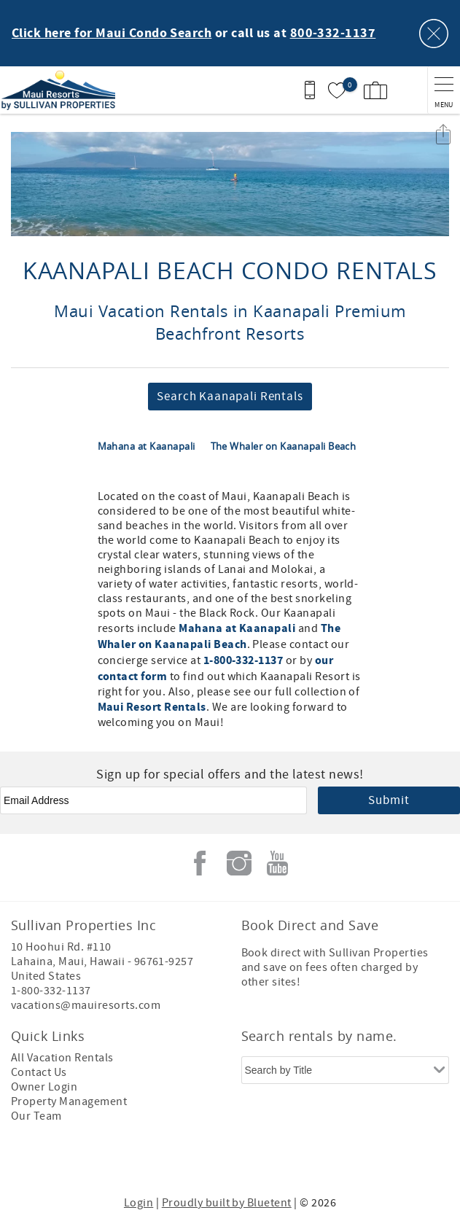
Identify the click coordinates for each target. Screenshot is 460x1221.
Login (138, 1202)
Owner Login (44, 1087)
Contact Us (39, 1072)
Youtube (277, 863)
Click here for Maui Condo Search (111, 33)
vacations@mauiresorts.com (85, 1005)
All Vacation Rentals (62, 1057)
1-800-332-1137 (243, 660)
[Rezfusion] (284, 1161)
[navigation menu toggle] (443, 90)
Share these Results (443, 133)
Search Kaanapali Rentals (230, 397)
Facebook (199, 863)
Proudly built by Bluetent (227, 1202)
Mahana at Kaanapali (148, 446)
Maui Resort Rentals (152, 707)
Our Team (36, 1116)
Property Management (69, 1101)
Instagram (239, 863)
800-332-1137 (333, 33)
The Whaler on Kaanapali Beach (283, 446)
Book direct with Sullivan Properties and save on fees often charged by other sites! (335, 967)
